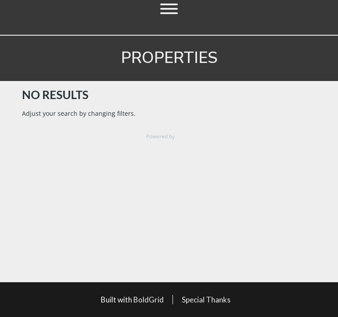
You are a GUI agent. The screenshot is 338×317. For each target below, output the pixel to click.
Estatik (184, 136)
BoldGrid (148, 299)
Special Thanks (206, 299)
